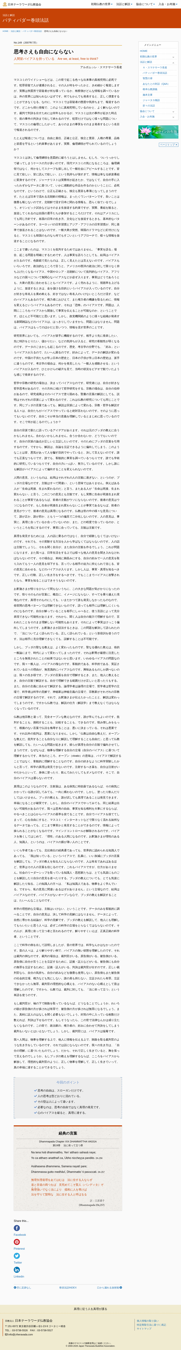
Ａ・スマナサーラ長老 (155, 67)
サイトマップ (144, 1328)
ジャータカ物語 (151, 100)
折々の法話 (149, 105)
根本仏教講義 (150, 89)
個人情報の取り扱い (148, 1320)
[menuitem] (101, 4)
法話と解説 (123, 4)
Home (5, 31)
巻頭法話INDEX (68, 1287)
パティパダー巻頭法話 (32, 31)
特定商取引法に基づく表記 (151, 1324)
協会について (144, 4)
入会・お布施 (167, 4)
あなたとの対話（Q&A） (156, 83)
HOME (143, 51)
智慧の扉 (147, 78)
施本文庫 (147, 94)
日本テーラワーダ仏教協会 (24, 4)
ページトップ (167, 144)
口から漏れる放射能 (108, 1287)
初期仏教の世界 (101, 4)
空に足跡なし (24, 1287)
